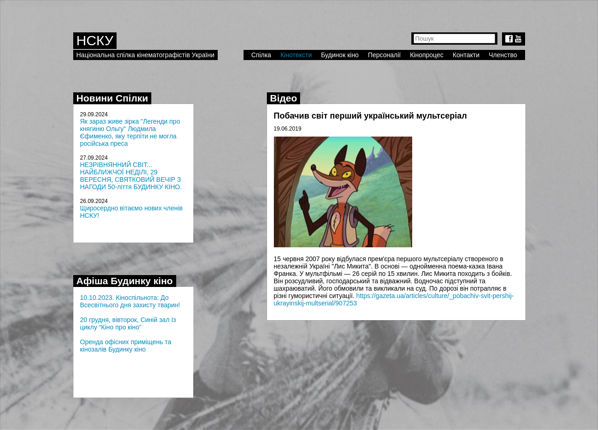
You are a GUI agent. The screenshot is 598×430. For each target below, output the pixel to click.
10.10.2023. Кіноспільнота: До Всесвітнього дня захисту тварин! (130, 301)
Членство (503, 55)
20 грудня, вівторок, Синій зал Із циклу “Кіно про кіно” (128, 323)
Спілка (261, 55)
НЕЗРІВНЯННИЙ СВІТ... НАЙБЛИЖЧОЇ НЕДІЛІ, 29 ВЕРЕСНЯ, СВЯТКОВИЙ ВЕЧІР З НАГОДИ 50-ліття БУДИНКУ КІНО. (131, 176)
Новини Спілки (112, 98)
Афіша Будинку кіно (125, 280)
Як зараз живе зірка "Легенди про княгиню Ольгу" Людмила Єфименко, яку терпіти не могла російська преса (130, 132)
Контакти (466, 55)
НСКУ (95, 40)
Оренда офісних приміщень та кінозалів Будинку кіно (126, 345)
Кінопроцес (427, 55)
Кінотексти (296, 55)
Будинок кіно (340, 55)
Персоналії (384, 55)
